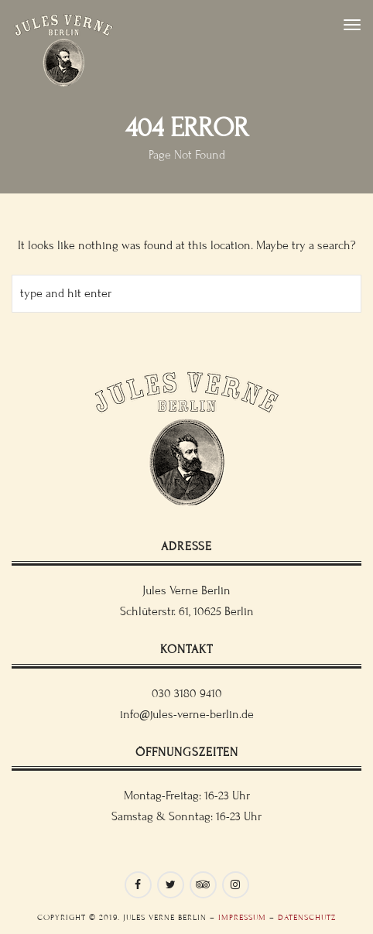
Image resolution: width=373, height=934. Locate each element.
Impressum (242, 917)
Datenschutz (307, 917)
